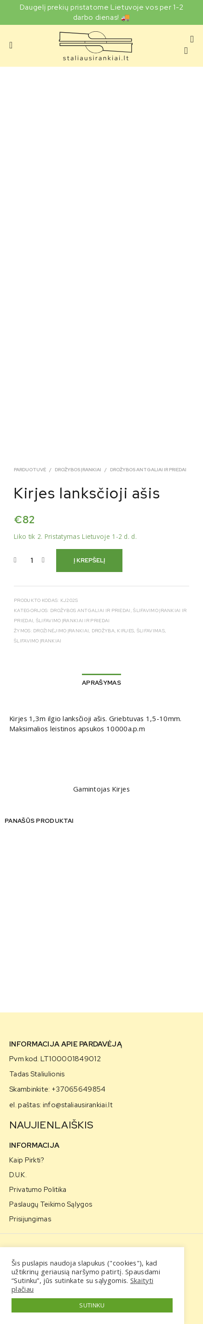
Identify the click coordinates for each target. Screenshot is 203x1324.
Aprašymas (101, 683)
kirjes (125, 631)
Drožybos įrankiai (78, 470)
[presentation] (10, 916)
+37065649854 (79, 1089)
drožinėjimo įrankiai (61, 631)
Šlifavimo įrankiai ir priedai (73, 621)
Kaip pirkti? (27, 1160)
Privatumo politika (37, 1189)
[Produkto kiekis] (31, 560)
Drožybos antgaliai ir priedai (148, 470)
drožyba (103, 631)
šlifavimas (151, 631)
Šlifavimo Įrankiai (37, 641)
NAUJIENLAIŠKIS (51, 1125)
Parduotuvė (30, 470)
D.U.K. (18, 1174)
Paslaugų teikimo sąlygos (50, 1204)
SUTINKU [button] (91, 1305)
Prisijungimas (30, 1218)
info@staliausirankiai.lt (77, 1105)
